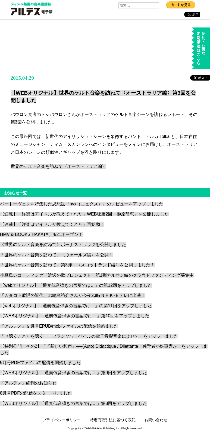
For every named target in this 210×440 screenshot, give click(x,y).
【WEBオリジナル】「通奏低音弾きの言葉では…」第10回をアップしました (74, 315)
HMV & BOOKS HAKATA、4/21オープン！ (41, 234)
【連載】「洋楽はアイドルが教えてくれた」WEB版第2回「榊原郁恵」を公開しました (84, 214)
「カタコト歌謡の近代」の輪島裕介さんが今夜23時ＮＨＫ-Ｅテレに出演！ (72, 295)
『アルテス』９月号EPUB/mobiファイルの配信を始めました (59, 326)
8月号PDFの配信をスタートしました (36, 393)
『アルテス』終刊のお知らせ (28, 383)
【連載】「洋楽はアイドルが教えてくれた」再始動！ (52, 224)
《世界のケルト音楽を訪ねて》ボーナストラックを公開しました (63, 244)
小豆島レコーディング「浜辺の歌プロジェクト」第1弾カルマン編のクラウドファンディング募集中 (97, 275)
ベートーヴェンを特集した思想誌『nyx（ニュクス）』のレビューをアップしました (81, 204)
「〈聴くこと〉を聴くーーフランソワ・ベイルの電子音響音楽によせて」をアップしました (89, 336)
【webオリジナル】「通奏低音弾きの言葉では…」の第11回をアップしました (76, 305)
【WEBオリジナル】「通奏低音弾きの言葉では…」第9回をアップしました (73, 372)
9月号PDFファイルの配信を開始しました (40, 362)
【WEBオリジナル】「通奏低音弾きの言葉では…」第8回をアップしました (73, 403)
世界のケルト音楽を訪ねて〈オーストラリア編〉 (58, 166)
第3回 (16, 122)
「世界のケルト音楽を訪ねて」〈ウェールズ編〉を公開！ (56, 255)
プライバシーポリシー (62, 420)
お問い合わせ (156, 420)
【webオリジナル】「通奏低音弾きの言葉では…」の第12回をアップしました (76, 285)
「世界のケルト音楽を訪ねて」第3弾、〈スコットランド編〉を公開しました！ (77, 265)
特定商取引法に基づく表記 (113, 420)
